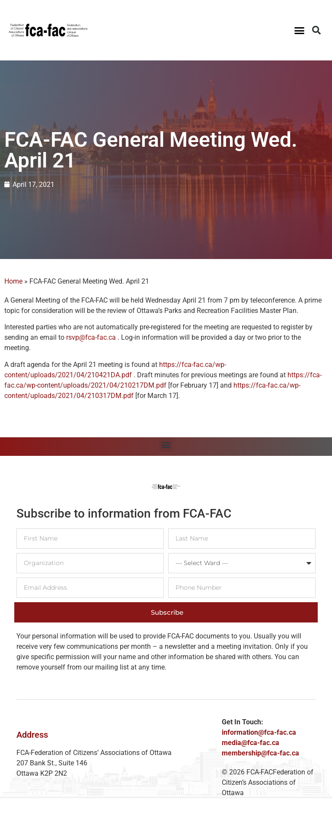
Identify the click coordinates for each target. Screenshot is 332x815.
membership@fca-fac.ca (260, 753)
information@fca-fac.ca (259, 732)
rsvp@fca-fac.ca (91, 337)
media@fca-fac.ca (250, 743)
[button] (299, 30)
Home (13, 281)
